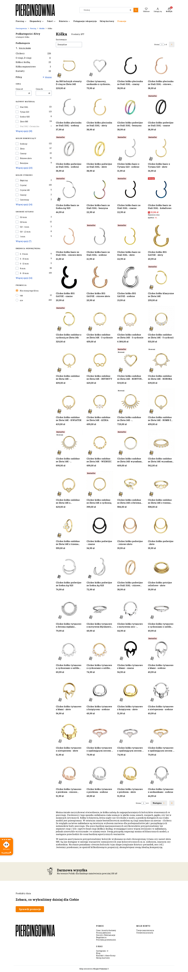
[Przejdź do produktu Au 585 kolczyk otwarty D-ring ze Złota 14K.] (69, 65)
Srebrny (23, 144)
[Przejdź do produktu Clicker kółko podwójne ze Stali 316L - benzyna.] (130, 107)
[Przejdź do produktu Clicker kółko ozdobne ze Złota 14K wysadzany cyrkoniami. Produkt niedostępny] (130, 443)
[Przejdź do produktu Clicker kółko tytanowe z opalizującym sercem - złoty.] (161, 732)
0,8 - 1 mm (24, 227)
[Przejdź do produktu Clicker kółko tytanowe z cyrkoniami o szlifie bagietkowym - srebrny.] (161, 608)
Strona (156, 44)
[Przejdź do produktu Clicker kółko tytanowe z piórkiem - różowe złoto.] (69, 773)
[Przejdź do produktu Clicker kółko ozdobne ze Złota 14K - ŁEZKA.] (100, 401)
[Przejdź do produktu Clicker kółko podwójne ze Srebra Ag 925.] (69, 567)
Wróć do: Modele (23, 48)
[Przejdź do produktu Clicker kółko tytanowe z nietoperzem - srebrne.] (161, 691)
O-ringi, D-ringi (33, 57)
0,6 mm (23, 217)
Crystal (23, 185)
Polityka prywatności (106, 940)
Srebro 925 (25, 117)
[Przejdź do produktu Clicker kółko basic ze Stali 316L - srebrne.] (100, 236)
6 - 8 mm (24, 254)
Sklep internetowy (93, 969)
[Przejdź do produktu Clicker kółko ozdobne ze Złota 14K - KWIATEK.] (69, 401)
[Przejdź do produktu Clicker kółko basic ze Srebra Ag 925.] (69, 189)
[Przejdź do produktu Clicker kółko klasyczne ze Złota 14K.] (161, 277)
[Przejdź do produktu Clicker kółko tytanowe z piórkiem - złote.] (130, 773)
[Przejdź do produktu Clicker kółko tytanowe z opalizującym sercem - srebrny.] (130, 732)
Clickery (33, 53)
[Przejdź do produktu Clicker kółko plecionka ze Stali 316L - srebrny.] (69, 107)
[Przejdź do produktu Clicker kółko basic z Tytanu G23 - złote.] (161, 148)
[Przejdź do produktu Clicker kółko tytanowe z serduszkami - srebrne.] (161, 773)
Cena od (19, 89)
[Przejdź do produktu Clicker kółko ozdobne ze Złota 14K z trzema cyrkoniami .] (161, 484)
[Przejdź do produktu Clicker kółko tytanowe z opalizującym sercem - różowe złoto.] (100, 732)
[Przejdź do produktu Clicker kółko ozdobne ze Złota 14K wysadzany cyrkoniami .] (161, 443)
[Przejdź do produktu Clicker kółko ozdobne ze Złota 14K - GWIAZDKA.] (69, 360)
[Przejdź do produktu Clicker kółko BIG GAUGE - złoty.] (161, 236)
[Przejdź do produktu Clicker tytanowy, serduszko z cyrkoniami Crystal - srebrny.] (100, 65)
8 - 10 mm (24, 273)
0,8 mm (23, 222)
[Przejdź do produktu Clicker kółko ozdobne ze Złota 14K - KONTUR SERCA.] (130, 360)
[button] (135, 10)
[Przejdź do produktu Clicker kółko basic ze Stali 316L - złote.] (130, 236)
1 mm (22, 236)
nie (21, 300)
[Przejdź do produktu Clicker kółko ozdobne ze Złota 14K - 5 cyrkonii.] (161, 319)
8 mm (23, 268)
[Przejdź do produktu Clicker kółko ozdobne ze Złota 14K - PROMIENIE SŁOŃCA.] (130, 401)
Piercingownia (21, 28)
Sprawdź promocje (30, 909)
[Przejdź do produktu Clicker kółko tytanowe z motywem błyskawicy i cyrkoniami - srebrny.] (100, 608)
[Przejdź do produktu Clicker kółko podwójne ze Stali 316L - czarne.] (161, 107)
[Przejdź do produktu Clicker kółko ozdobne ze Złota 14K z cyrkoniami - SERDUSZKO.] (69, 484)
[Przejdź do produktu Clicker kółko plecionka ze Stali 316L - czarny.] (130, 65)
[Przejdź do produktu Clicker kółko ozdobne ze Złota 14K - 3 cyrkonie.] (100, 319)
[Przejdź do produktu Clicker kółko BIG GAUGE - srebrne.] (130, 277)
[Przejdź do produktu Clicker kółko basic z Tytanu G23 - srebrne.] (130, 148)
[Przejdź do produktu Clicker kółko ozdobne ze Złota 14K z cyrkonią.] (100, 484)
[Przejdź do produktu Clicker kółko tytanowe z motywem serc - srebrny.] (130, 608)
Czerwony (24, 200)
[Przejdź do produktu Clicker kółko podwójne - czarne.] (100, 525)
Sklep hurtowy (103, 958)
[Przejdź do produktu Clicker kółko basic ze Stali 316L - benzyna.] (100, 189)
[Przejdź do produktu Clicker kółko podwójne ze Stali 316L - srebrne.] (69, 148)
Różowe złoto (26, 158)
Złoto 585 (24, 121)
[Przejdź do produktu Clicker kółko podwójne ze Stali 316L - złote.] (100, 148)
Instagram (101, 951)
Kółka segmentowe (33, 66)
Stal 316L (24, 107)
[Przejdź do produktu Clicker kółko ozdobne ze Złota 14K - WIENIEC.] (100, 443)
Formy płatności (103, 932)
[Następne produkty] (159, 803)
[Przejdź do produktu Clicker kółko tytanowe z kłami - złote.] (69, 691)
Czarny (23, 153)
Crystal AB (25, 190)
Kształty (33, 71)
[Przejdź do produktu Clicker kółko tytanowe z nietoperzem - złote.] (69, 732)
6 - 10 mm (24, 259)
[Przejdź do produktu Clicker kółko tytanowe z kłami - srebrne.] (161, 649)
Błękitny (24, 180)
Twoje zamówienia (145, 930)
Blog (98, 953)
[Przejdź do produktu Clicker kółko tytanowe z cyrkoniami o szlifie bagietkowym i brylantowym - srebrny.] (69, 649)
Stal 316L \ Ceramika (29, 126)
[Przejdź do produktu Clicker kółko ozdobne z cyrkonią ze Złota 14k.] (69, 319)
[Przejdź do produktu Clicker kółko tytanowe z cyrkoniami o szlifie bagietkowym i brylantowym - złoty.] (100, 649)
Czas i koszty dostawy (106, 930)
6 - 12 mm (24, 263)
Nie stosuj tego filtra (29, 290)
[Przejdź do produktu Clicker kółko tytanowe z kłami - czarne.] (130, 649)
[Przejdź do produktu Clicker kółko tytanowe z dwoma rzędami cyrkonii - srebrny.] (69, 608)
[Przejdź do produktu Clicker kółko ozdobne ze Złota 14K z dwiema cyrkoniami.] (130, 484)
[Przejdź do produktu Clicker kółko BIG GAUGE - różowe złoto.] (100, 277)
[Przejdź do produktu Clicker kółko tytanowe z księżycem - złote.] (130, 691)
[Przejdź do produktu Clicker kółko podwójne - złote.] (161, 525)
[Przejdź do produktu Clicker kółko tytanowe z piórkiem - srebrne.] (100, 773)
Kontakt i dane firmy (105, 955)
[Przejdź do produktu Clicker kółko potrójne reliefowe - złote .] (161, 567)
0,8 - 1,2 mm (25, 232)
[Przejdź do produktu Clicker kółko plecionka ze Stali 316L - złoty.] (100, 107)
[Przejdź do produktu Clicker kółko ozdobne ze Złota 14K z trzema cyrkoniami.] (69, 525)
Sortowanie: (61, 39)
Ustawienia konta (144, 932)
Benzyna (24, 163)
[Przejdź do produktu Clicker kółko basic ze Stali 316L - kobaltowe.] (161, 189)
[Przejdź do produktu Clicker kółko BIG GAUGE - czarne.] (69, 277)
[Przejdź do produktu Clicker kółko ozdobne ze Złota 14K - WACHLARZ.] (69, 443)
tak (21, 295)
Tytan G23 (24, 112)
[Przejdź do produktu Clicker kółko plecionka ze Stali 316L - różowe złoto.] (161, 65)
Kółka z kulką (33, 62)
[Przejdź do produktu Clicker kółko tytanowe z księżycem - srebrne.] (100, 691)
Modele (42, 28)
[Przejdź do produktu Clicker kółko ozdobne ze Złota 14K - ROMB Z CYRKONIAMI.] (161, 401)
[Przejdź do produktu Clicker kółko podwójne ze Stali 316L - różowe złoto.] (130, 567)
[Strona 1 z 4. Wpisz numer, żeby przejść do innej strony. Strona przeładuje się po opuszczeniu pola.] (162, 44)
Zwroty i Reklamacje (105, 935)
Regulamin (101, 937)
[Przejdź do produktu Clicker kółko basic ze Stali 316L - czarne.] (130, 189)
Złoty (22, 149)
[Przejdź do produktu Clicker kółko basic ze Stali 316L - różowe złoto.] (69, 236)
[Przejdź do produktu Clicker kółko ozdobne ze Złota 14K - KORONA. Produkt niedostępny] (161, 360)
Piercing (33, 28)
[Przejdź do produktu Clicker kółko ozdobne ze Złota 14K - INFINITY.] (100, 360)
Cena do (39, 89)
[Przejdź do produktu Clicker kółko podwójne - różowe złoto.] (130, 525)
